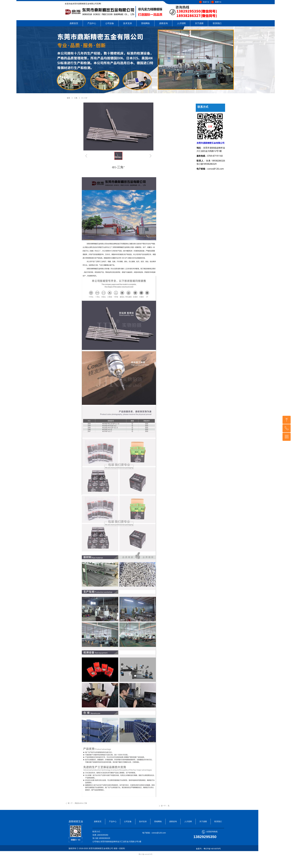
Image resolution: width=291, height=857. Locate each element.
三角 (75, 98)
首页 (68, 98)
